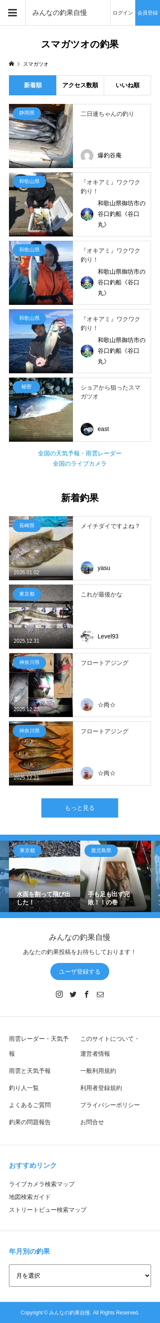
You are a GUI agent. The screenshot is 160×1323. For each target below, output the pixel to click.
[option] (44, 876)
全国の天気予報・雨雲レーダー (80, 453)
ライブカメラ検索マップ (42, 1184)
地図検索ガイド (30, 1196)
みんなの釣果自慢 (59, 12)
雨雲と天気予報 (30, 1070)
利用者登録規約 (101, 1087)
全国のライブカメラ (80, 463)
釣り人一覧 (24, 1087)
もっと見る (80, 807)
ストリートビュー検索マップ (48, 1209)
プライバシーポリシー (110, 1105)
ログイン (123, 13)
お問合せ (92, 1122)
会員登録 (147, 13)
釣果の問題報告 (30, 1122)
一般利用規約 (98, 1070)
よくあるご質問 (30, 1105)
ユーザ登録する (80, 971)
